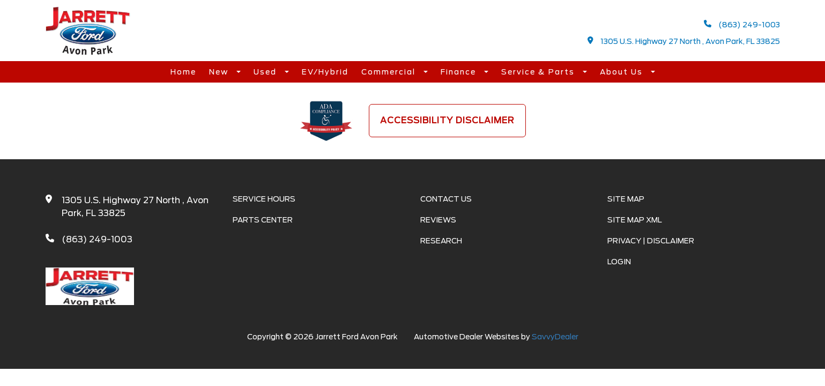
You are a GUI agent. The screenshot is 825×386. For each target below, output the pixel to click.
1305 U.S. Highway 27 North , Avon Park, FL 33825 (684, 41)
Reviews (438, 220)
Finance (460, 72)
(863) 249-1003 (742, 24)
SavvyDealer (555, 336)
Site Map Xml (634, 220)
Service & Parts (539, 72)
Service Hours (264, 199)
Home (183, 72)
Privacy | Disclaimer (650, 240)
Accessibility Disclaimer (447, 120)
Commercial (389, 72)
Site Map (625, 199)
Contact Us (446, 199)
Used (266, 72)
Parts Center (263, 220)
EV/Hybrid (325, 72)
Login (619, 261)
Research (441, 240)
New (220, 72)
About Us (622, 72)
